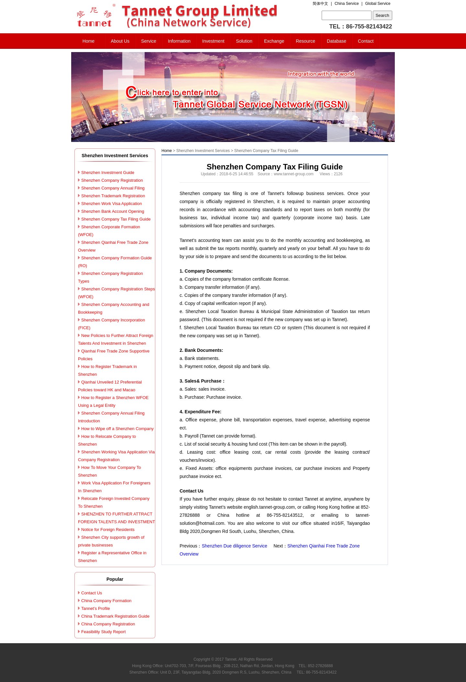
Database (336, 41)
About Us (120, 41)
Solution (244, 41)
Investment (213, 41)
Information (179, 41)
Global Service (377, 3)
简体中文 (320, 3)
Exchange (274, 41)
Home (88, 41)
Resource (305, 41)
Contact (365, 41)
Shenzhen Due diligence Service (234, 545)
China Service (347, 3)
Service (148, 41)
